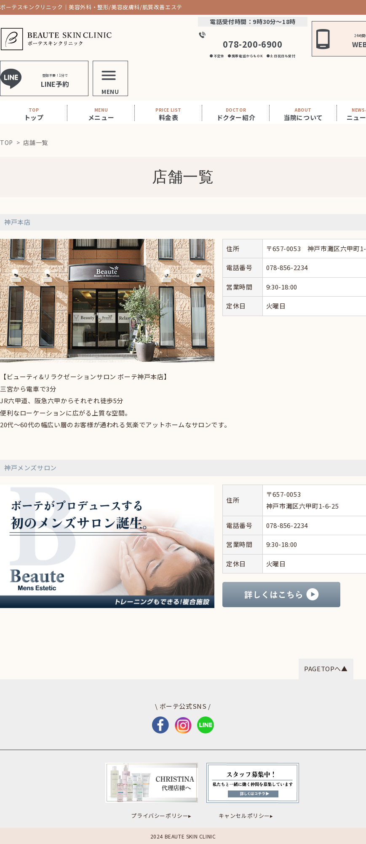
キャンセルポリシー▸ (246, 816)
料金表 (168, 114)
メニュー (101, 114)
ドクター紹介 (236, 114)
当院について (303, 114)
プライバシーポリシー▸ (161, 816)
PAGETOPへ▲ (325, 668)
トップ (34, 114)
